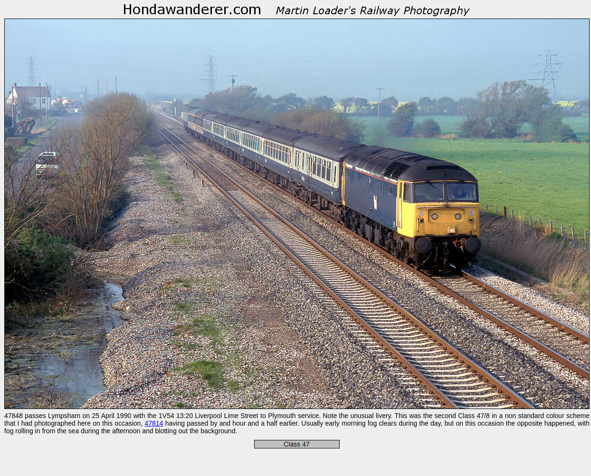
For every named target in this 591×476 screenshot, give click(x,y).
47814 (154, 423)
